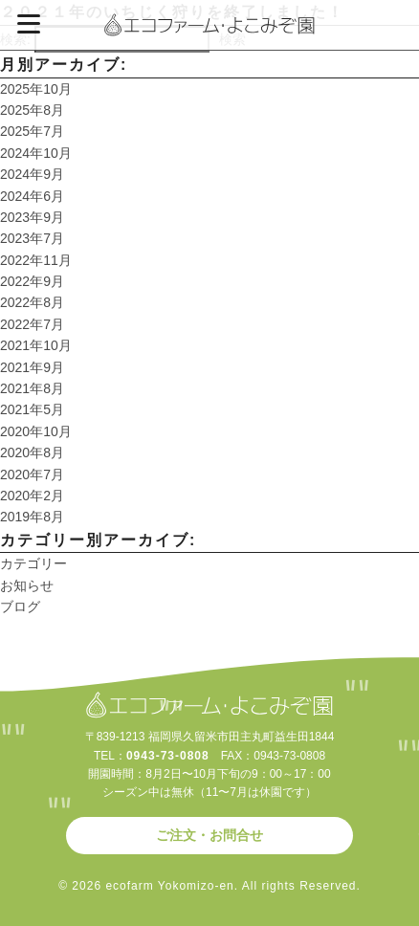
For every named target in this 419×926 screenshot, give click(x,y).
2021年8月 (32, 388)
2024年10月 (36, 153)
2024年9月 (32, 174)
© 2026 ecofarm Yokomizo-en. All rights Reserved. (209, 886)
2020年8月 (32, 452)
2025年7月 (32, 131)
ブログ (20, 606)
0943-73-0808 (168, 755)
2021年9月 (32, 367)
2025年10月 (36, 89)
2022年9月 (32, 281)
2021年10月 (36, 345)
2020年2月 (32, 495)
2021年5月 (32, 409)
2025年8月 (32, 110)
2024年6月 (32, 196)
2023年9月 (32, 217)
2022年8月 (32, 302)
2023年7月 (32, 238)
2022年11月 (36, 260)
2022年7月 (32, 324)
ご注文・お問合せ (209, 835)
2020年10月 (36, 431)
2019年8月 (32, 516)
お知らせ (27, 585)
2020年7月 (32, 474)
